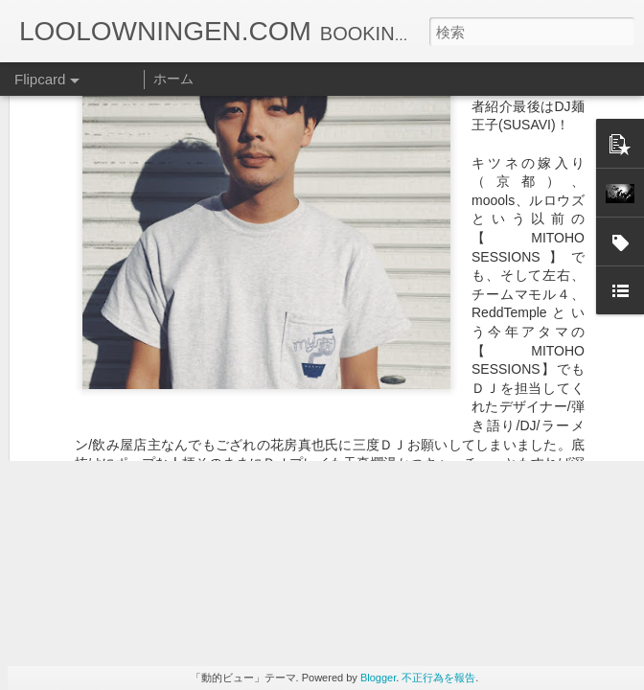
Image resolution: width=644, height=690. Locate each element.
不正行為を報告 (438, 677)
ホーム (173, 78)
